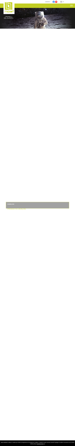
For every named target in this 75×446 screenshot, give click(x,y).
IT (63, 1)
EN (61, 1)
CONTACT (47, 1)
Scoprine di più (40, 444)
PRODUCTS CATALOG (16, 211)
